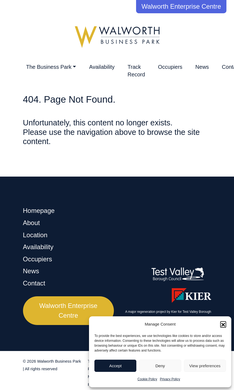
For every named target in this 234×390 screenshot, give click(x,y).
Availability (101, 67)
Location (35, 235)
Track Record (136, 71)
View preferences (205, 365)
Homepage (39, 210)
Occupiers (170, 67)
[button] (223, 324)
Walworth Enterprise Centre (181, 6)
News (202, 67)
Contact (34, 283)
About (31, 222)
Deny (160, 365)
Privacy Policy (170, 379)
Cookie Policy (147, 379)
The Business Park (49, 67)
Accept (115, 365)
